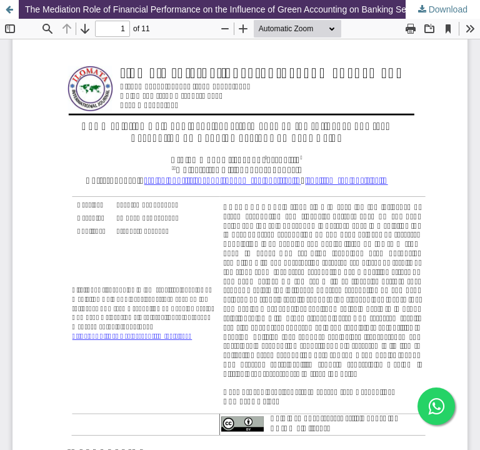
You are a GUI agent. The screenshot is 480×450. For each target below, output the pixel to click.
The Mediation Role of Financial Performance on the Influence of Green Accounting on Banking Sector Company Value (252, 9)
